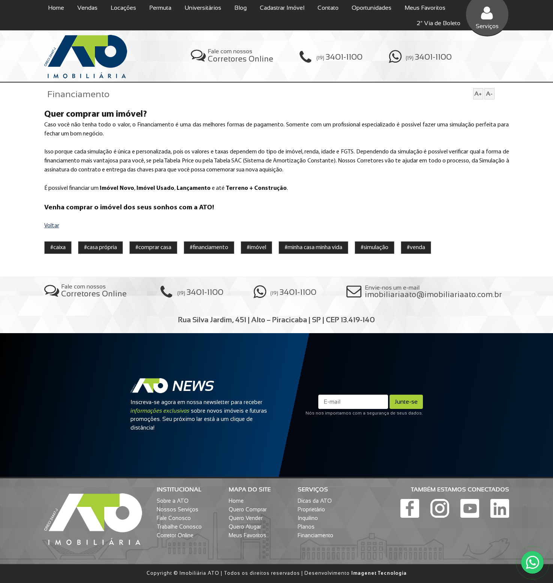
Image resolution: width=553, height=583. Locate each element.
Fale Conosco (174, 518)
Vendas (87, 8)
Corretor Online (175, 535)
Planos (306, 527)
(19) (339, 57)
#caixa (58, 247)
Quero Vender (245, 518)
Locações (123, 8)
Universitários (202, 8)
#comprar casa (153, 247)
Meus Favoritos (425, 8)
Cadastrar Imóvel (282, 8)
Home (56, 8)
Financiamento (315, 535)
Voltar (51, 225)
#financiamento (209, 247)
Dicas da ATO (315, 501)
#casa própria (100, 247)
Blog (240, 8)
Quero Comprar (248, 509)
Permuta (160, 8)
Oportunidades (371, 8)
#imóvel (256, 247)
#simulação (374, 247)
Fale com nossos (240, 55)
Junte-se (406, 401)
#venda (416, 247)
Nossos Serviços (177, 509)
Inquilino (308, 518)
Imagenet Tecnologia (379, 573)
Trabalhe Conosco (179, 527)
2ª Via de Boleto (438, 23)
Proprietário (311, 509)
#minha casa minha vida (313, 247)
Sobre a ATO (173, 501)
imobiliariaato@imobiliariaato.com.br (433, 294)
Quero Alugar (245, 527)
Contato (328, 8)
